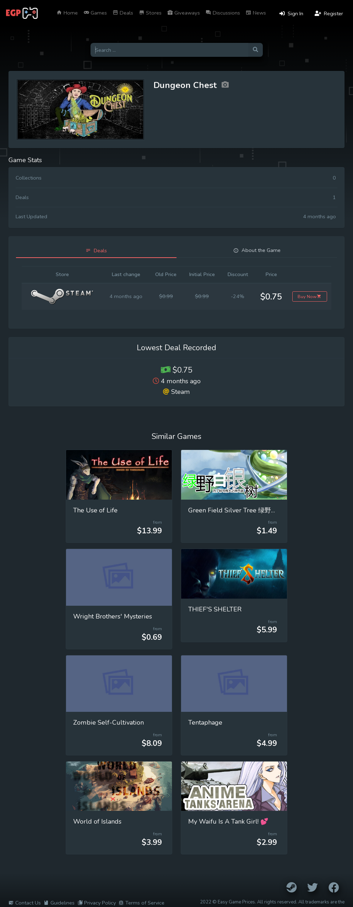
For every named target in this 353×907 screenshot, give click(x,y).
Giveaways (183, 13)
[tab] (96, 251)
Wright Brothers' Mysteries (112, 616)
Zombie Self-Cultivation (108, 722)
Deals (123, 13)
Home (67, 13)
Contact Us (25, 902)
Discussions (223, 13)
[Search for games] (169, 50)
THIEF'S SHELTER (214, 609)
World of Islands (97, 821)
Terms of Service (141, 902)
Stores (150, 13)
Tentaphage (205, 722)
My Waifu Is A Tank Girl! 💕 (228, 821)
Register (329, 13)
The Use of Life (95, 510)
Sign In (291, 13)
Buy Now (309, 296)
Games (95, 13)
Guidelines (59, 902)
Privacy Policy (96, 902)
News (256, 13)
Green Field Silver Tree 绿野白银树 (239, 510)
